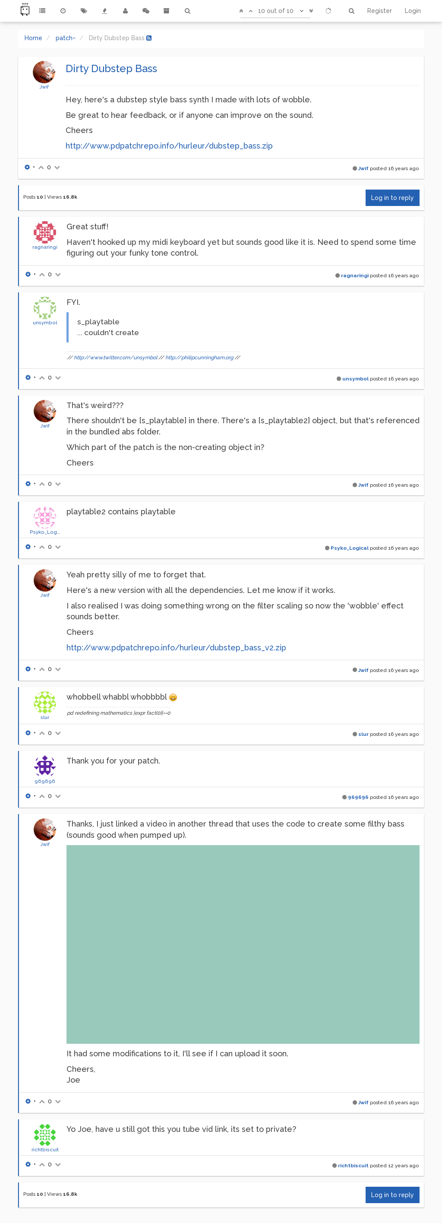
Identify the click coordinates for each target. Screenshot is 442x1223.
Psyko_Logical (48, 532)
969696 (45, 781)
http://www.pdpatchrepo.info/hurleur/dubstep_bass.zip (169, 145)
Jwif (44, 87)
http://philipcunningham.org (199, 358)
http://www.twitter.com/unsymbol (115, 358)
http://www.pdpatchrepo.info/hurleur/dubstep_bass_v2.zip (176, 647)
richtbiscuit (45, 1150)
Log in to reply (392, 197)
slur (45, 717)
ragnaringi (44, 247)
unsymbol (45, 323)
